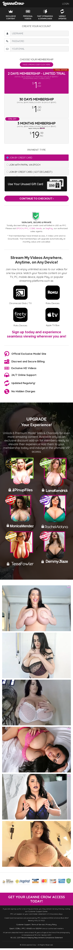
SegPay (49, 228)
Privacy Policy (51, 926)
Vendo (39, 228)
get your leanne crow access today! (37, 900)
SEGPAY (39, 930)
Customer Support (23, 926)
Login (65, 3)
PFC (26, 228)
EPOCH (20, 228)
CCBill (32, 228)
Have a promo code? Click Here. (36, 64)
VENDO (29, 930)
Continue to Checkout (37, 198)
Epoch (12, 930)
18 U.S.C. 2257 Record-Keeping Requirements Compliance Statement (36, 939)
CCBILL (18, 930)
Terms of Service (38, 926)
